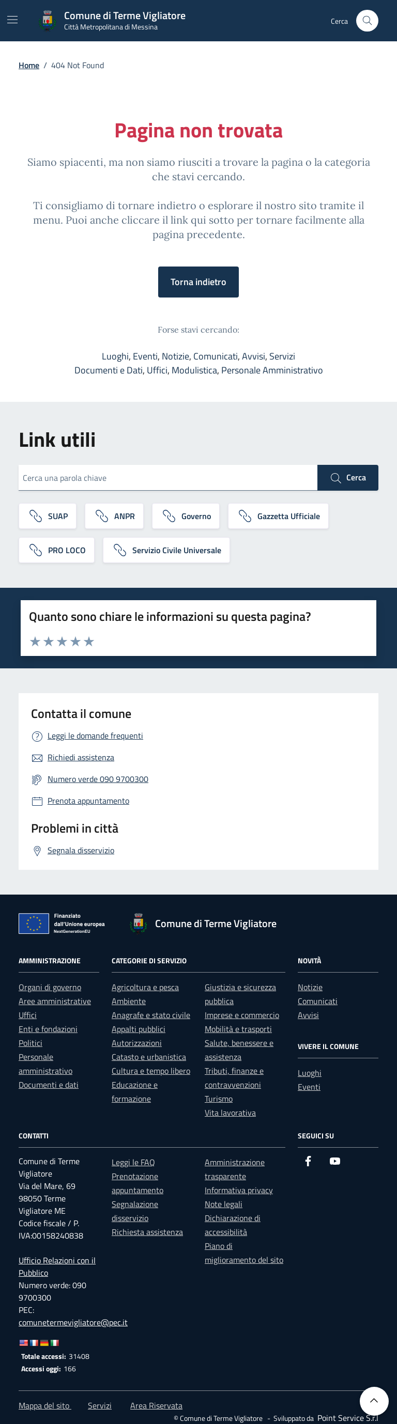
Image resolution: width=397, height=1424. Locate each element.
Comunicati (215, 356)
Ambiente (129, 1001)
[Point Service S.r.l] (346, 1418)
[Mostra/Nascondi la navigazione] (12, 19)
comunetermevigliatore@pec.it (73, 1322)
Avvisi (253, 356)
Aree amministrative (55, 1001)
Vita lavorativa (230, 1112)
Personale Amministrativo (272, 370)
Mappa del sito (45, 1405)
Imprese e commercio (242, 1015)
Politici (30, 1043)
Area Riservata (156, 1405)
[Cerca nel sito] (367, 21)
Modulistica (194, 370)
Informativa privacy (239, 1190)
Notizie (175, 356)
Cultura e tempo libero (151, 1071)
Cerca (348, 477)
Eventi (145, 356)
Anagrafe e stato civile (151, 1015)
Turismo (219, 1098)
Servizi (282, 356)
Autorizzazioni (137, 1043)
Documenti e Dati (108, 370)
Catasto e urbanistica (149, 1057)
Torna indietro (198, 282)
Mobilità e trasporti (238, 1029)
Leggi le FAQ (133, 1162)
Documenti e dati (49, 1084)
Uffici (157, 370)
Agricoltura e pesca (145, 987)
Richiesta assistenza (147, 1232)
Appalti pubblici (138, 1029)
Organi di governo (50, 987)
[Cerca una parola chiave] (168, 478)
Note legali (223, 1204)
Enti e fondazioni (48, 1029)
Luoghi (115, 356)
